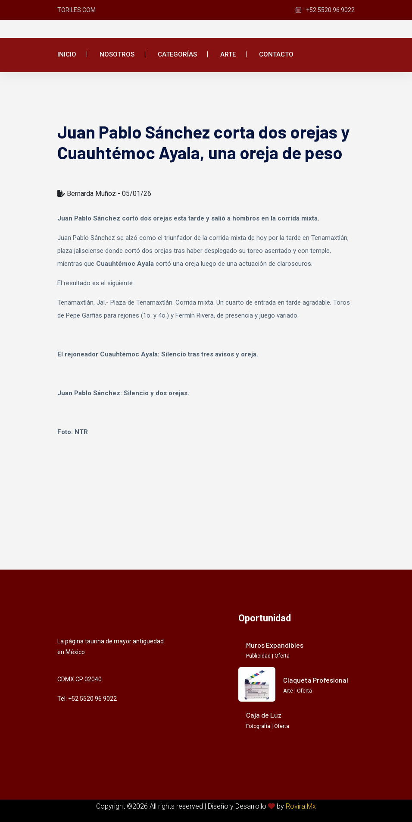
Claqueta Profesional (315, 680)
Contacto (276, 54)
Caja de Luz (263, 715)
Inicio (66, 54)
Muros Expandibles (274, 645)
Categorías (177, 54)
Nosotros (117, 54)
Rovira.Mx (301, 806)
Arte (228, 54)
